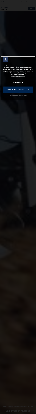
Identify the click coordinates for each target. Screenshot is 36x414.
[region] (18, 78)
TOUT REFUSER (18, 83)
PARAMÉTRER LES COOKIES (18, 96)
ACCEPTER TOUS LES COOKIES (18, 89)
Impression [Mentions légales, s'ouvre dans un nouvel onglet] (23, 76)
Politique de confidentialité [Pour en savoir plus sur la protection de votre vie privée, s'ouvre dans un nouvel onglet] (16, 76)
